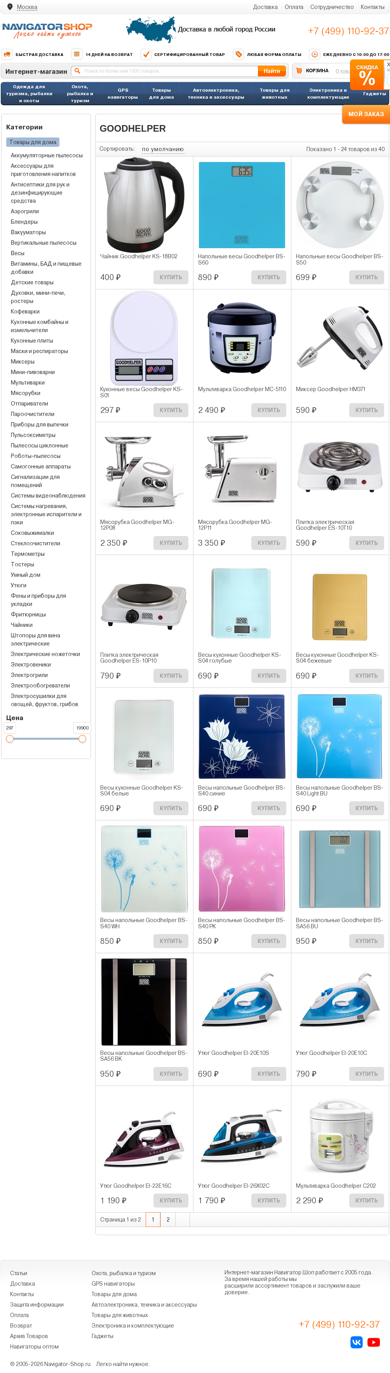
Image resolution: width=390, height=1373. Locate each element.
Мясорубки (25, 393)
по (163, 149)
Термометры (28, 554)
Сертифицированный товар (182, 54)
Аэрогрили (25, 211)
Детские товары (32, 282)
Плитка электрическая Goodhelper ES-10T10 (325, 525)
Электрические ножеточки (45, 654)
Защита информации (37, 1305)
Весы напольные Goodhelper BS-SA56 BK (144, 1056)
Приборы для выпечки (39, 424)
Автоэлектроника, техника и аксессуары (216, 93)
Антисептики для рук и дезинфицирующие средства (40, 192)
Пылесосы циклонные (39, 445)
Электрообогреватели (40, 685)
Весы (17, 253)
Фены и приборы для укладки (38, 600)
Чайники (22, 625)
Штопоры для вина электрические (35, 639)
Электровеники (31, 664)
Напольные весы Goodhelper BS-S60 (242, 259)
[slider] (10, 739)
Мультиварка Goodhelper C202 (336, 1186)
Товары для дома (161, 93)
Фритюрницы (28, 614)
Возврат (21, 1326)
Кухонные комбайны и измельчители (39, 326)
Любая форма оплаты (266, 54)
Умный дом (25, 575)
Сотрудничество (332, 7)
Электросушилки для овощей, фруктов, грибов (44, 700)
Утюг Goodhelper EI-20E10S (233, 1053)
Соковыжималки (32, 533)
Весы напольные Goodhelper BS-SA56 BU (339, 923)
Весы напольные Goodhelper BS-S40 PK (242, 923)
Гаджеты (374, 93)
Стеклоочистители (35, 543)
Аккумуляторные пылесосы (47, 155)
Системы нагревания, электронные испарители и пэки (46, 514)
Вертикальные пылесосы (44, 243)
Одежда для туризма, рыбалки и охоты (29, 93)
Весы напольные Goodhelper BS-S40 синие (242, 791)
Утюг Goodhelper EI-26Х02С (234, 1186)
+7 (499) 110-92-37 (348, 31)
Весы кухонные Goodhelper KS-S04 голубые (239, 658)
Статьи (18, 1273)
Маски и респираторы (39, 351)
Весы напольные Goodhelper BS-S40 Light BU (339, 791)
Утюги (18, 585)
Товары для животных (274, 93)
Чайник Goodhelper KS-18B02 (139, 256)
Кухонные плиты (32, 341)
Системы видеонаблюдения (48, 495)
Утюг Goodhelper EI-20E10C (331, 1053)
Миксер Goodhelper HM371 (331, 389)
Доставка (265, 7)
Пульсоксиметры (33, 435)
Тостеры (22, 564)
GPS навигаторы (123, 93)
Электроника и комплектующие (328, 93)
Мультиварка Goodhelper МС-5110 (242, 389)
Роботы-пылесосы (36, 456)
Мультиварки (28, 382)
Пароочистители (32, 414)
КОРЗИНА (317, 70)
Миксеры (23, 361)
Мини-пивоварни (33, 372)
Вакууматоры (28, 232)
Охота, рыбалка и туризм (80, 93)
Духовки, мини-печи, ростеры (38, 297)
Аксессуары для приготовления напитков (43, 170)
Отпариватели (29, 403)
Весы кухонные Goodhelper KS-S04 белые (141, 791)
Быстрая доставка (32, 54)
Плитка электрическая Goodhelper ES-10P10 (129, 658)
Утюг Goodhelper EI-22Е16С (135, 1186)
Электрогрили (29, 675)
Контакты (373, 7)
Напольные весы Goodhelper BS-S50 (339, 259)
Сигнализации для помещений (35, 481)
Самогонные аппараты (41, 466)
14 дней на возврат (102, 54)
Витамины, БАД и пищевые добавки (46, 268)
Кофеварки (25, 311)
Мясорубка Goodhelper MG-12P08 (137, 525)
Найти (272, 71)
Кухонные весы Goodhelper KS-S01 (141, 392)
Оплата (294, 7)
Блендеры (24, 222)
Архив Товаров (29, 1336)
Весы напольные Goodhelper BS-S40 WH (144, 923)
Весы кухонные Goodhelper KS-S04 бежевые (337, 658)
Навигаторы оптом (34, 1346)
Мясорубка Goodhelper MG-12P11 (235, 525)
